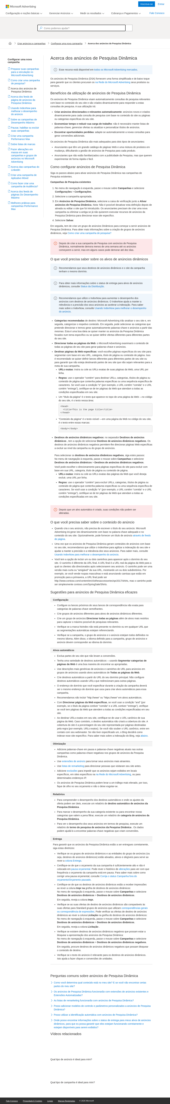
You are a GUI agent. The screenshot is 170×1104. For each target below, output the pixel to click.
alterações (124, 869)
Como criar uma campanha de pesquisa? (89, 233)
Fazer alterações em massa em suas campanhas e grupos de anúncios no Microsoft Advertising (24, 155)
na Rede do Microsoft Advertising (112, 82)
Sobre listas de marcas (23, 144)
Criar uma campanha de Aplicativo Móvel (24, 176)
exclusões (72, 770)
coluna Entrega (73, 860)
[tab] (22, 13)
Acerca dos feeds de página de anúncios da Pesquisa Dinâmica (23, 99)
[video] (101, 1049)
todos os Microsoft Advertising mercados (115, 69)
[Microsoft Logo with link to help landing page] (20, 6)
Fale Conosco (156, 13)
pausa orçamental (80, 869)
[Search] (127, 28)
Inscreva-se (146, 4)
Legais (50, 1101)
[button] (101, 985)
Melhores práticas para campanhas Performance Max (24, 206)
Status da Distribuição (92, 286)
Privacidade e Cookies (32, 1101)
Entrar (161, 4)
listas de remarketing (73, 766)
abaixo (144, 735)
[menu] (23, 13)
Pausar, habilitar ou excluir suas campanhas (25, 129)
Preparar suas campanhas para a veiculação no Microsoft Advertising (25, 72)
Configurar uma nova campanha (67, 43)
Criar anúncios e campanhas (31, 43)
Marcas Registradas (66, 1101)
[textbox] (81, 28)
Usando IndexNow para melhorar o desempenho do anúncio (24, 111)
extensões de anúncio (73, 761)
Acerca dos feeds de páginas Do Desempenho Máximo (24, 194)
